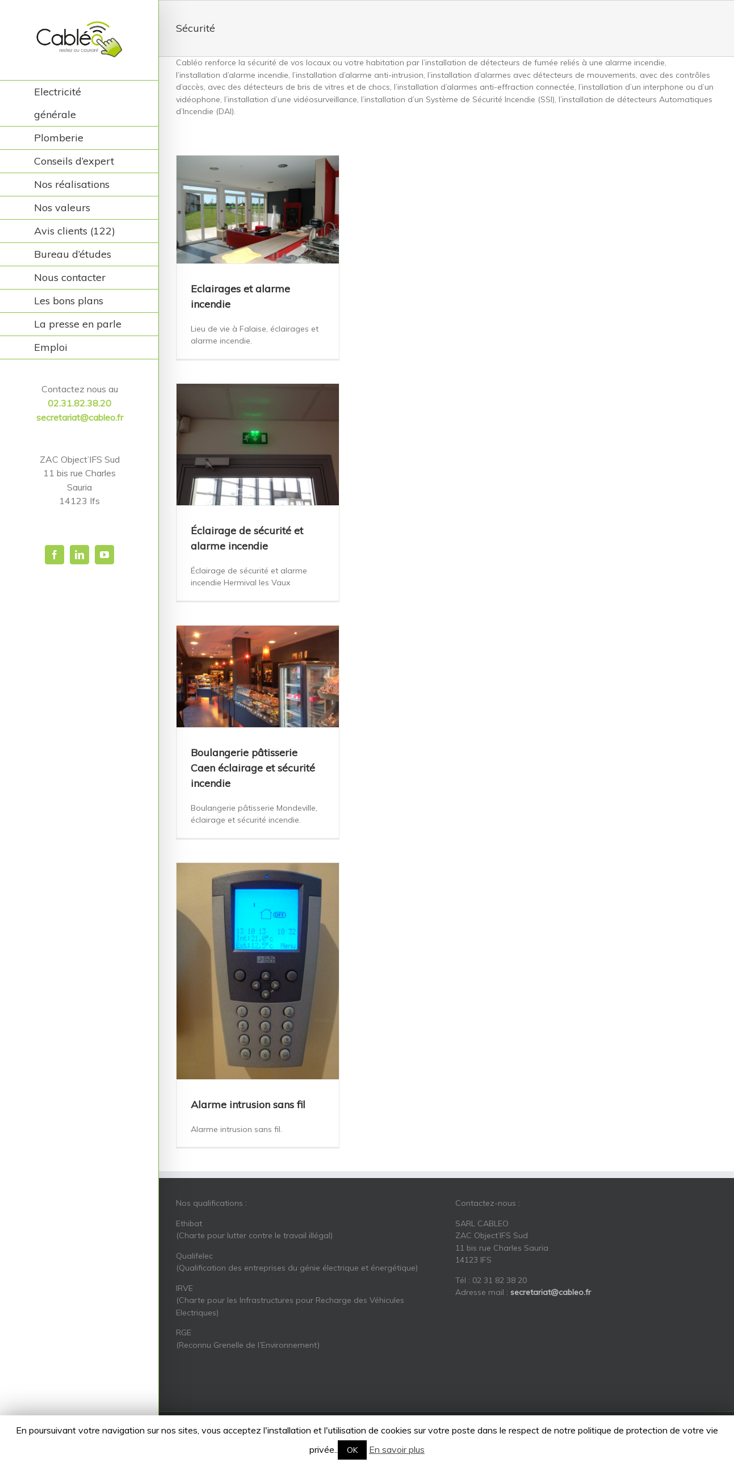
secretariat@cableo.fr (79, 417)
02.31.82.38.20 (79, 403)
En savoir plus (397, 1449)
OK (352, 1450)
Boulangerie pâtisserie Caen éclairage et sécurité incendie (253, 768)
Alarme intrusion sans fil (248, 1104)
